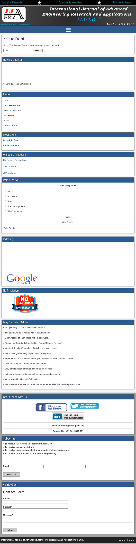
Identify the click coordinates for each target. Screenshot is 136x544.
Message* (8, 515)
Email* (6, 466)
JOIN (6, 120)
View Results (68, 222)
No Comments (15, 211)
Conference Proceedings (15, 160)
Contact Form (10, 125)
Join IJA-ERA (9, 173)
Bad (10, 201)
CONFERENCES (12, 105)
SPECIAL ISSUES (12, 110)
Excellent (12, 196)
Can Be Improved (16, 206)
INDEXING (9, 115)
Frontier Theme (126, 541)
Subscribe (11, 474)
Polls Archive (10, 228)
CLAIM (7, 100)
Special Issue (9, 166)
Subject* (7, 507)
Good (10, 191)
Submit (10, 531)
